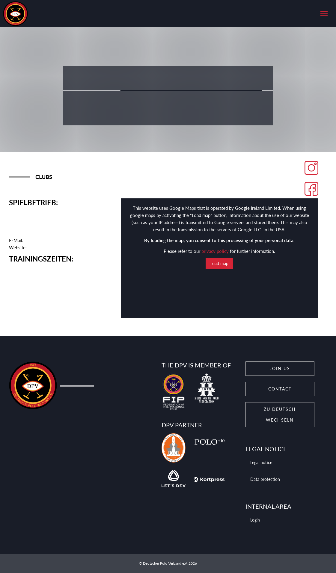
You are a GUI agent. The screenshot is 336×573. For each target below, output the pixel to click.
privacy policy (215, 251)
